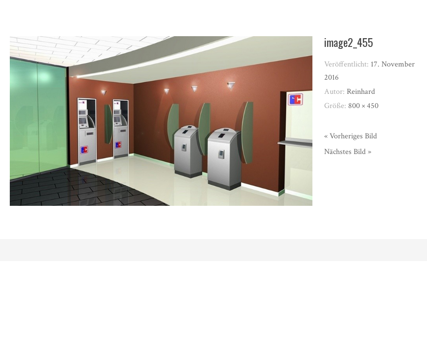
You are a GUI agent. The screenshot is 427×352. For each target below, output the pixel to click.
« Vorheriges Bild (350, 136)
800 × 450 (363, 106)
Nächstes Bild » (347, 152)
